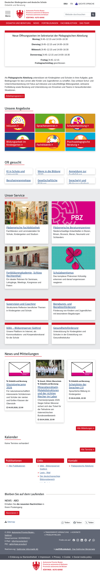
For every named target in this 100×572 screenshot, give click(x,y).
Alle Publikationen (17, 466)
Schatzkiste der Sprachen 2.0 (77, 386)
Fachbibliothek (69, 23)
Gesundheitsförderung (66, 327)
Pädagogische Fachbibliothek (23, 227)
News (36, 23)
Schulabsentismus (63, 272)
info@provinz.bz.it (19, 541)
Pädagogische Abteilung (82, 466)
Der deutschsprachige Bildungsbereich (50, 477)
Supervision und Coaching (21, 303)
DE (66, 4)
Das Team (84, 23)
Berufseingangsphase (18, 180)
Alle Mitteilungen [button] (85, 428)
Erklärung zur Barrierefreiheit (22, 557)
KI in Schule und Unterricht (15, 173)
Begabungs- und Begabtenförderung (64, 305)
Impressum (44, 557)
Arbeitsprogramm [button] (15, 96)
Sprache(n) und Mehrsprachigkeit (79, 182)
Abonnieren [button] (12, 513)
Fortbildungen (50, 23)
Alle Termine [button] (87, 449)
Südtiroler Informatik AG (27, 549)
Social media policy (82, 557)
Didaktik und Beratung (18, 23)
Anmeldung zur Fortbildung (77, 173)
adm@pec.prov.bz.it (18, 544)
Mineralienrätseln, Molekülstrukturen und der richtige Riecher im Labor (48, 392)
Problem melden (53, 535)
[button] (73, 540)
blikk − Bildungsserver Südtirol (23, 327)
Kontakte (75, 532)
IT (71, 4)
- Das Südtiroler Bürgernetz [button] (74, 549)
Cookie (66, 557)
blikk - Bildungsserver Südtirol (50, 467)
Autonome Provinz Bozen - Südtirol (20, 533)
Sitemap (11, 522)
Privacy (56, 557)
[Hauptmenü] (8, 14)
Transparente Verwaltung (56, 532)
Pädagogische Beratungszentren (71, 227)
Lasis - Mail (45, 473)
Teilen (65, 522)
